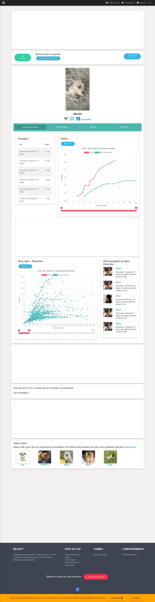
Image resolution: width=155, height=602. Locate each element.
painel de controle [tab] (30, 127)
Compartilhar (84, 119)
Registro (68, 143)
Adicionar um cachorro (48, 58)
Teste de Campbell (129, 555)
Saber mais (116, 598)
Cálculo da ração (100, 555)
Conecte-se (31, 388)
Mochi (88, 465)
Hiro (118, 296)
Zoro (118, 268)
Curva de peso (70, 560)
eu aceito (136, 598)
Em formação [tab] (61, 127)
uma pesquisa (130, 447)
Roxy (110, 465)
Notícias (22, 57)
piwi (22, 465)
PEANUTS (44, 465)
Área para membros (96, 577)
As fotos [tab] (124, 127)
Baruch (66, 465)
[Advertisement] (77, 30)
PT (149, 4)
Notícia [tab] (93, 127)
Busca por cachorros (132, 56)
